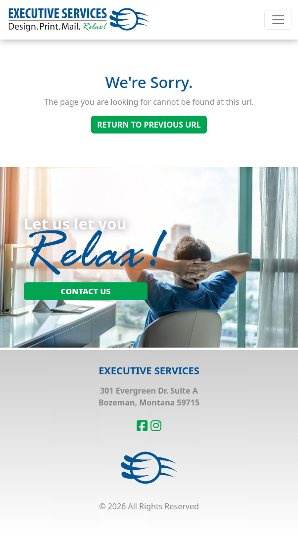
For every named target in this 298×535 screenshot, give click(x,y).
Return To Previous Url (148, 124)
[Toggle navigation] (278, 20)
